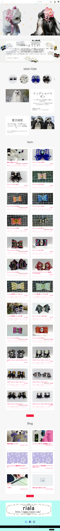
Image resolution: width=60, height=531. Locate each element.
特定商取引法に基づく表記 (34, 526)
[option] (35, 79)
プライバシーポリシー (25, 526)
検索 (51, 1)
